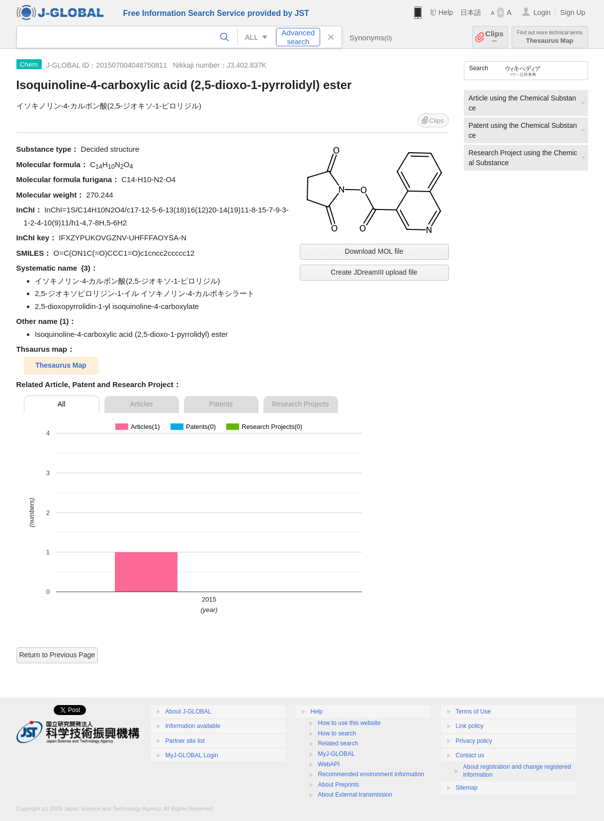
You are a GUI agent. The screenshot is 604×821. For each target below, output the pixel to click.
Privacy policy (474, 740)
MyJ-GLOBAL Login (192, 755)
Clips (494, 37)
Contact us (470, 755)
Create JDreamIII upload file (374, 272)
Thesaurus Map (550, 37)
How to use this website (349, 722)
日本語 (470, 12)
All (62, 404)
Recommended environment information (371, 774)
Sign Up (573, 12)
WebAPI (329, 764)
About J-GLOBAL (189, 711)
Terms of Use (473, 711)
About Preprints (338, 784)
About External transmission (355, 794)
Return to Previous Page (57, 655)
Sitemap (467, 787)
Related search (338, 743)
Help (445, 12)
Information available (193, 725)
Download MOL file (374, 251)
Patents (221, 404)
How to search (337, 733)
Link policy (470, 725)
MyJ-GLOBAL (336, 753)
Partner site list (185, 740)
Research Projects (300, 404)
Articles (141, 404)
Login (542, 12)
